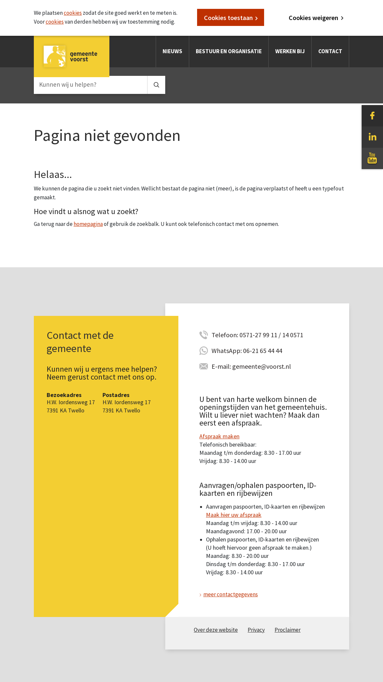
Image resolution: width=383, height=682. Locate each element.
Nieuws (172, 51)
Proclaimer (288, 629)
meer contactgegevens (230, 594)
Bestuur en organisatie (229, 51)
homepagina (88, 224)
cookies (73, 12)
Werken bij (290, 51)
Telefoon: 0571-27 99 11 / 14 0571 (257, 335)
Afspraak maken (219, 436)
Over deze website (216, 629)
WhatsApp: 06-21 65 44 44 (247, 350)
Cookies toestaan (228, 17)
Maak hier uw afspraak (233, 514)
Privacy (256, 629)
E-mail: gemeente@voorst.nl (251, 366)
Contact (330, 51)
